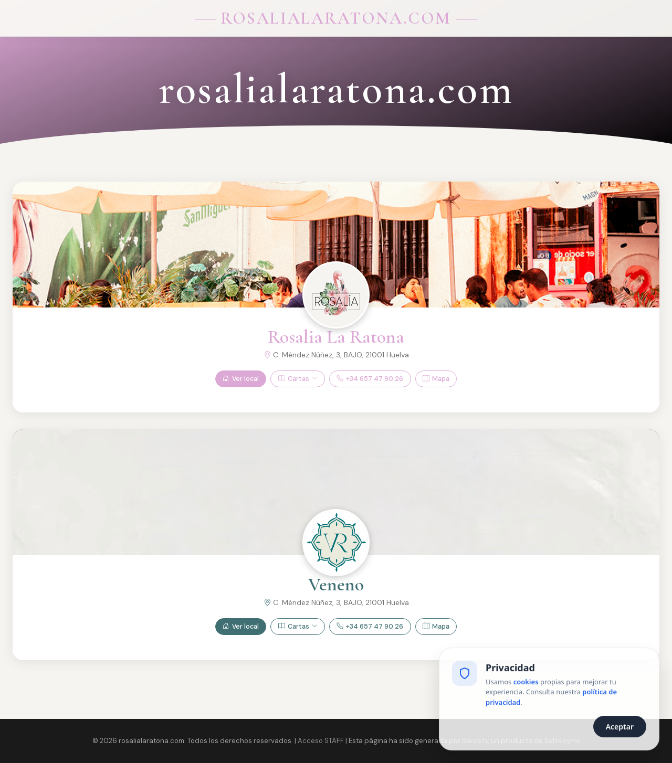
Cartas (297, 379)
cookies (526, 682)
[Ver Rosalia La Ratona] (336, 294)
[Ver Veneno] (336, 542)
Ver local (241, 379)
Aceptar (620, 728)
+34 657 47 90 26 (370, 379)
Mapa (436, 379)
